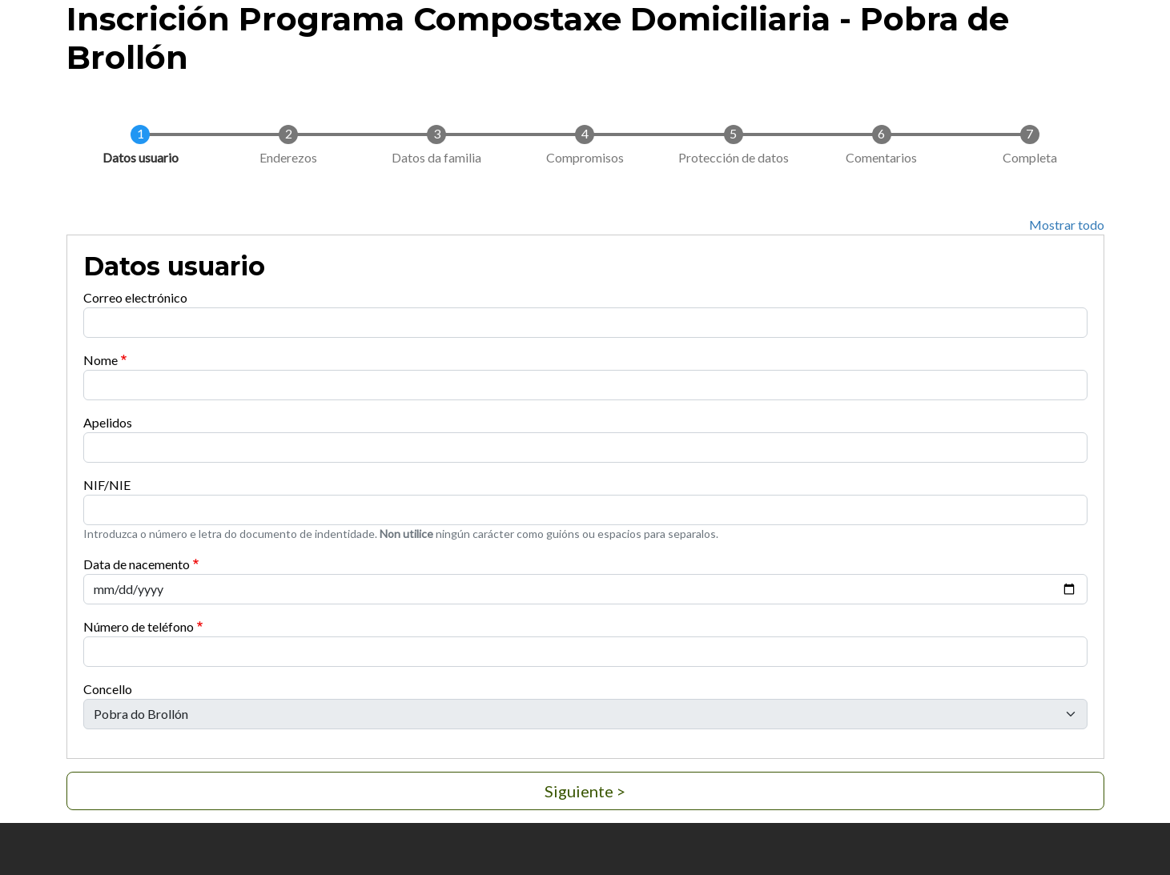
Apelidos (107, 422)
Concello (107, 688)
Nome (100, 359)
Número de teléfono (138, 626)
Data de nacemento (136, 564)
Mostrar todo (1066, 224)
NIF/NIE (107, 484)
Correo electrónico (135, 297)
